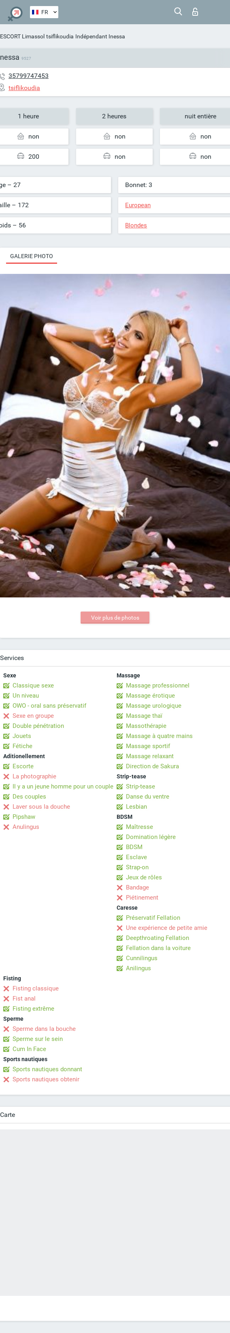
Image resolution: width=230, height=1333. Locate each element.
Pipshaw (24, 816)
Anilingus (138, 968)
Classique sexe (33, 685)
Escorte (23, 766)
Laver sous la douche (41, 806)
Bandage (137, 887)
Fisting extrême (33, 1008)
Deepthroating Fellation (157, 938)
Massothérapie (146, 726)
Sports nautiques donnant (47, 1069)
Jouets (22, 736)
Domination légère (151, 837)
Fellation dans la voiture (158, 948)
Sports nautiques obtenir (46, 1079)
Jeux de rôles (144, 877)
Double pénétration (38, 726)
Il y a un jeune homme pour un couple (63, 786)
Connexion (195, 11)
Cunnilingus (142, 958)
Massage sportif (148, 746)
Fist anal (24, 998)
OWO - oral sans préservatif (49, 705)
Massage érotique (150, 695)
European (138, 205)
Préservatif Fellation (153, 917)
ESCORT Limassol (22, 36)
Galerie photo (31, 256)
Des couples (29, 796)
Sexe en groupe (33, 715)
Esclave (136, 857)
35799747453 (29, 76)
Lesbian (136, 806)
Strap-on (137, 867)
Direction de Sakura (152, 766)
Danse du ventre (147, 796)
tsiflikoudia (60, 36)
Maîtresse (139, 826)
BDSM (134, 847)
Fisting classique (36, 988)
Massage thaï (144, 715)
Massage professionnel (158, 685)
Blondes (136, 225)
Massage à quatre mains (159, 736)
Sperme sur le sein (38, 1039)
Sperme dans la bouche (44, 1028)
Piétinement (142, 897)
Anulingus (26, 826)
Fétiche (22, 746)
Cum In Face (29, 1049)
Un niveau (26, 695)
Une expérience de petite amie (166, 927)
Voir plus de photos (115, 617)
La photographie (34, 776)
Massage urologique (153, 705)
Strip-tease (140, 786)
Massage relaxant (150, 756)
